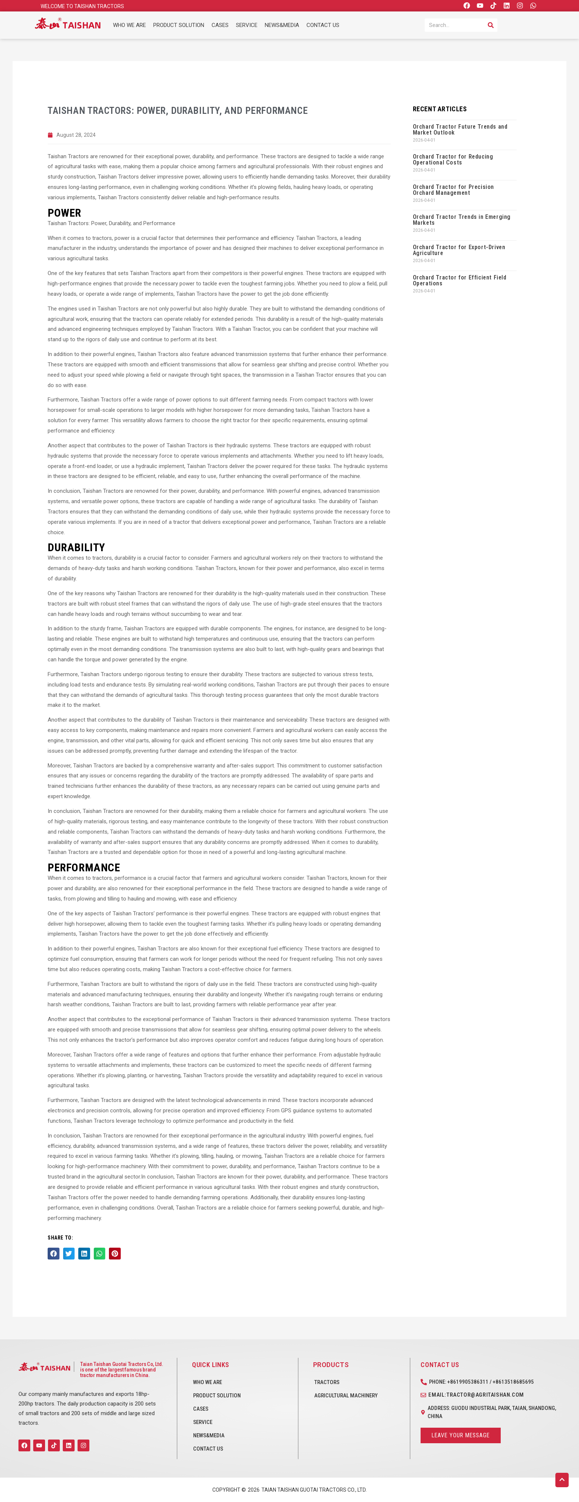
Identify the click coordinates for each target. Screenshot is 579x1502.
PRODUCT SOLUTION (178, 25)
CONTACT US (322, 25)
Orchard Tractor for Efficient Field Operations (460, 280)
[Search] (490, 25)
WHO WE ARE (129, 25)
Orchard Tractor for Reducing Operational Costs (453, 159)
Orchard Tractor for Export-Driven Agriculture (459, 250)
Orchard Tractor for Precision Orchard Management (453, 189)
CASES (220, 25)
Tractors (326, 1382)
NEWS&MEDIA (282, 25)
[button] (53, 1254)
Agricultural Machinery (346, 1395)
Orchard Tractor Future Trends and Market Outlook (460, 129)
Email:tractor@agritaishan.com (476, 1394)
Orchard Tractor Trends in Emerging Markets (462, 219)
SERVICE (246, 25)
